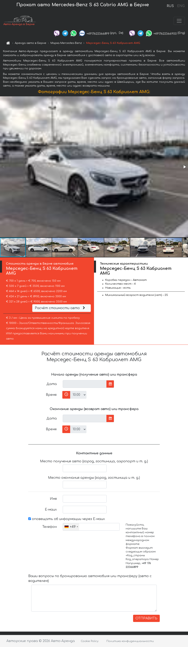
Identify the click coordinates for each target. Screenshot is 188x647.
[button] (184, 167)
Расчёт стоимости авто (60, 308)
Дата (51, 384)
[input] (85, 384)
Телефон (49, 527)
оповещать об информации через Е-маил (66, 519)
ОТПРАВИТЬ (146, 618)
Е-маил (51, 509)
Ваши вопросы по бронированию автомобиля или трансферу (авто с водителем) (90, 578)
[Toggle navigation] (179, 21)
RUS (170, 6)
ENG (180, 6)
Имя (53, 499)
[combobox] (71, 526)
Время (51, 395)
